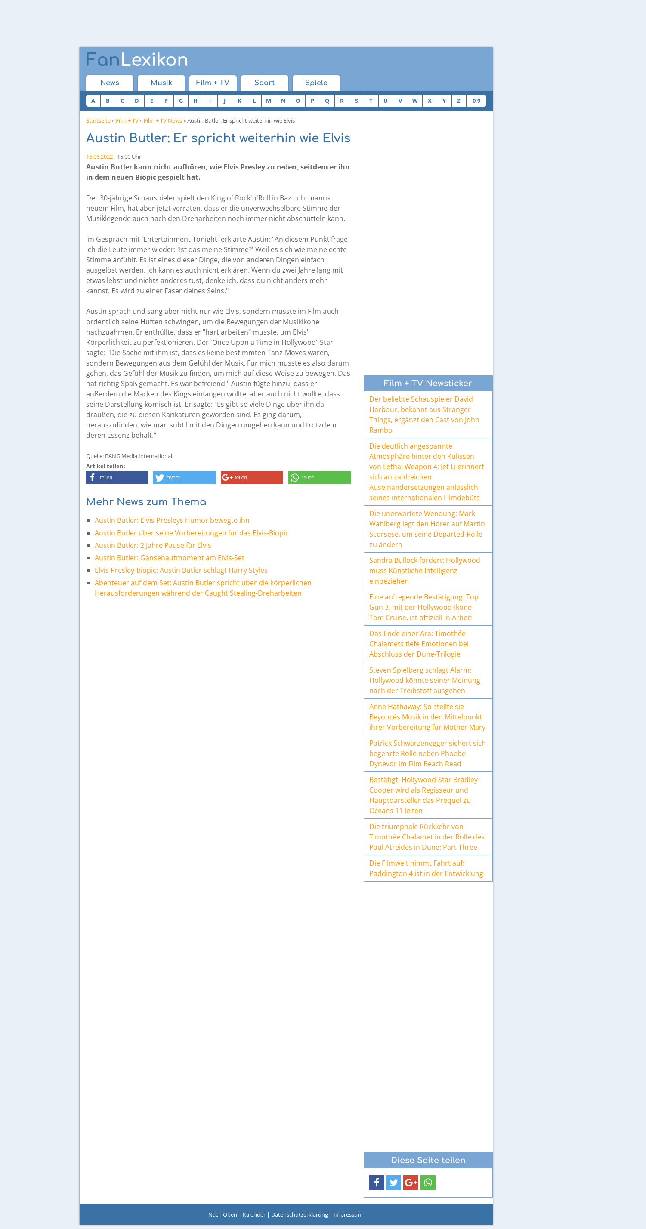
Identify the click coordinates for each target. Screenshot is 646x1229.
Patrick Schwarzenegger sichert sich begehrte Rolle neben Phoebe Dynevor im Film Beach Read (427, 753)
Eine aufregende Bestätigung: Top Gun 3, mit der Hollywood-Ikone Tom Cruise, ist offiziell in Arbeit (424, 607)
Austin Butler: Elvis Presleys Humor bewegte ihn (172, 520)
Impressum (348, 1214)
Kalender (254, 1214)
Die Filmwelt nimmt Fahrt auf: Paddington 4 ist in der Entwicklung (426, 868)
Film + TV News (163, 120)
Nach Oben (222, 1214)
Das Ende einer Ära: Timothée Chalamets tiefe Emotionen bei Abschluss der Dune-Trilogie (419, 644)
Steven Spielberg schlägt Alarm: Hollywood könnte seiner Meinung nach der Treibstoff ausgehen (424, 680)
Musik (161, 83)
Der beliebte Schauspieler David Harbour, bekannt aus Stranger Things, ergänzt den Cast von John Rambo (424, 414)
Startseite (98, 120)
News (109, 83)
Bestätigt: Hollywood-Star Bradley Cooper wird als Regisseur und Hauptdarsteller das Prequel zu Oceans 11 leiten (423, 795)
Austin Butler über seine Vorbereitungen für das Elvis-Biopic (192, 533)
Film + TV (212, 83)
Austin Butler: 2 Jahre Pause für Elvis (153, 545)
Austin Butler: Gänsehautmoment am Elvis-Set (169, 557)
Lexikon (137, 60)
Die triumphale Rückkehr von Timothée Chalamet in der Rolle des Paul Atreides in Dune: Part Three (427, 837)
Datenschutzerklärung (299, 1214)
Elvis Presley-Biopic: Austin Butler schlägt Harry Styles (181, 570)
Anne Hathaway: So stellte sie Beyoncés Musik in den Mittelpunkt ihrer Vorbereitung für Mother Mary (427, 717)
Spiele (316, 83)
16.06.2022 (99, 156)
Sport (264, 83)
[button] (117, 477)
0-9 (476, 100)
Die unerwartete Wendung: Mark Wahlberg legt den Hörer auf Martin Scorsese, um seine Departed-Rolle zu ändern (427, 529)
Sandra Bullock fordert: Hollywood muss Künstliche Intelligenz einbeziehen (424, 571)
